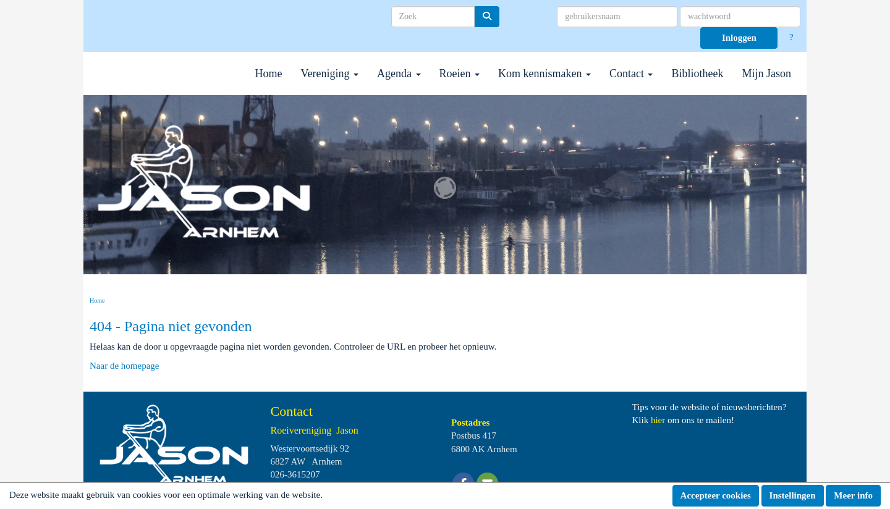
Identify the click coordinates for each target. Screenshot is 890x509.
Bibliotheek (697, 73)
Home (268, 73)
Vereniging (329, 73)
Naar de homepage (124, 366)
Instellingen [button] (792, 495)
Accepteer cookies (715, 495)
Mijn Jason (766, 73)
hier (658, 420)
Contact (631, 73)
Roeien (459, 73)
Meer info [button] (853, 495)
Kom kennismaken (544, 73)
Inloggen (739, 38)
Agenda (398, 73)
